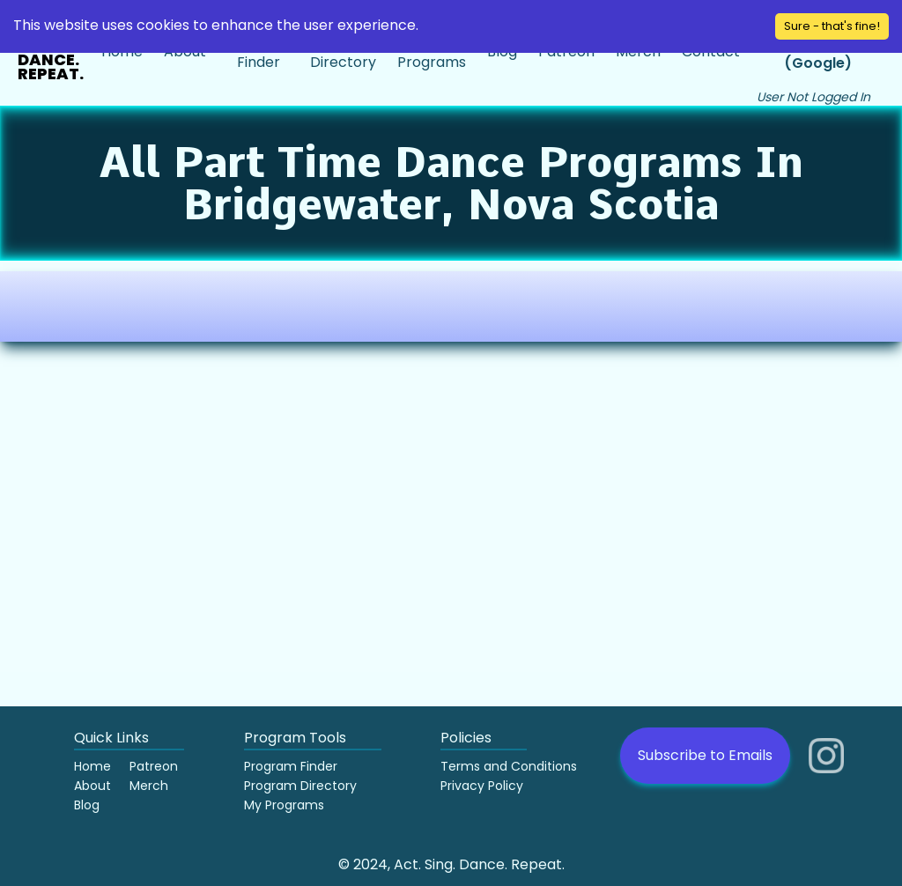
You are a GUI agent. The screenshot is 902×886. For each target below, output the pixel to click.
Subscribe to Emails (705, 755)
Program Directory (300, 785)
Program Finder (290, 766)
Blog (87, 805)
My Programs (284, 805)
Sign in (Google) (818, 52)
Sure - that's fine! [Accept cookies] (832, 26)
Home (92, 766)
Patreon (153, 766)
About (92, 785)
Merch (148, 785)
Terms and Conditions (508, 766)
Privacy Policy (481, 785)
